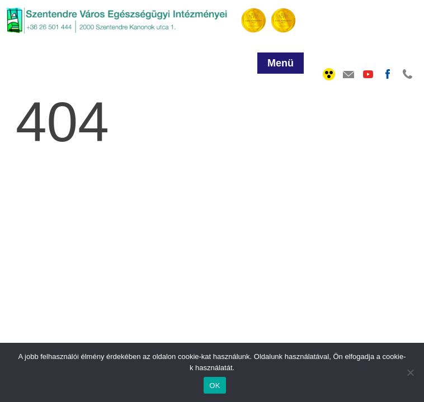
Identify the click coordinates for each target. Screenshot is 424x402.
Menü (280, 63)
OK (214, 385)
